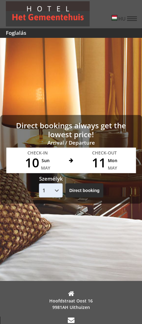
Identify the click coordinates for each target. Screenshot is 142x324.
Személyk (51, 178)
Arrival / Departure (71, 142)
